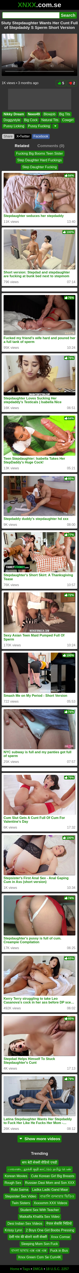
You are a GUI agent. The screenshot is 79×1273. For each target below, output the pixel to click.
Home (14, 1269)
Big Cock (30, 120)
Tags (26, 1269)
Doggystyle (12, 120)
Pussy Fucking (39, 126)
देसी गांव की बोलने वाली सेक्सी (28, 1237)
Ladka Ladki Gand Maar (50, 1189)
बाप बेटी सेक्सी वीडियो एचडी (39, 1162)
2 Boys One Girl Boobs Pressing (50, 1230)
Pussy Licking (14, 126)
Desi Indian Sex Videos (24, 1223)
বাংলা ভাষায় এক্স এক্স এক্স (29, 1250)
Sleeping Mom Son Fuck (39, 1243)
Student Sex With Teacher (39, 1210)
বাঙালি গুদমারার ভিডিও (57, 1196)
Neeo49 (34, 114)
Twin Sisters (21, 1203)
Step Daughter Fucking (39, 167)
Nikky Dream (14, 114)
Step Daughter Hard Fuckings (39, 160)
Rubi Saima (19, 1189)
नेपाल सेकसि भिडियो (59, 1223)
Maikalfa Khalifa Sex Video (39, 1216)
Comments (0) (50, 146)
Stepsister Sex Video (20, 1196)
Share (8, 136)
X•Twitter (23, 136)
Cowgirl (67, 120)
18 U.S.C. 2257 (57, 1269)
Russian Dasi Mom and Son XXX (50, 1182)
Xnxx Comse (60, 1237)
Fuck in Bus (59, 1250)
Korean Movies (16, 1176)
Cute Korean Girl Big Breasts (52, 1176)
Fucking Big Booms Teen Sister (39, 153)
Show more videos (39, 1139)
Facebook (40, 136)
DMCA (38, 1269)
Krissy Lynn (13, 1230)
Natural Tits (49, 120)
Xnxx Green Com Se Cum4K (39, 1257)
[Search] (30, 15)
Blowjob (49, 114)
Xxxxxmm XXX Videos (50, 1203)
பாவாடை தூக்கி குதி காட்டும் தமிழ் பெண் (39, 1169)
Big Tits (64, 114)
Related (22, 146)
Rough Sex (13, 1182)
